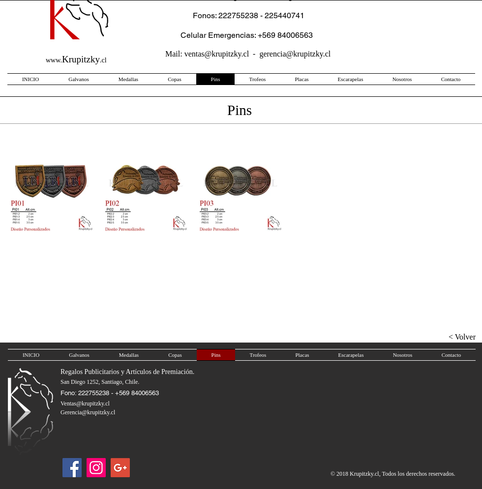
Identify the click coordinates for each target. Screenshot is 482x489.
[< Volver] (446, 337)
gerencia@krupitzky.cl (295, 54)
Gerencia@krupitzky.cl (87, 412)
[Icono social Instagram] (96, 467)
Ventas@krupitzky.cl (85, 403)
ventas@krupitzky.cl (216, 54)
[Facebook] (72, 467)
